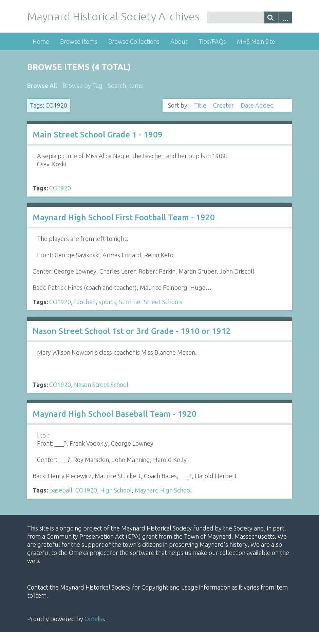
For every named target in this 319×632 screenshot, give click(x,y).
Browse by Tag (82, 85)
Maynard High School (163, 490)
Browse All (42, 85)
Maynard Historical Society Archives (113, 16)
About (179, 41)
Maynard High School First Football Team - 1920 (124, 217)
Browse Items (78, 41)
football (85, 301)
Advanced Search (285, 17)
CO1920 (60, 188)
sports (107, 301)
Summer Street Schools (151, 301)
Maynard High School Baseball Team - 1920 (114, 414)
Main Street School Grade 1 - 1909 (98, 134)
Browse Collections (134, 41)
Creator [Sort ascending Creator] (224, 105)
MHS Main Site (256, 41)
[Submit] (271, 17)
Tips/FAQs (212, 41)
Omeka (94, 618)
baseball (60, 490)
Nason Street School (101, 384)
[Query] (249, 17)
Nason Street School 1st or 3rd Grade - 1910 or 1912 (132, 331)
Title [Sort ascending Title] (201, 105)
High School (116, 490)
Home (41, 41)
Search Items (125, 85)
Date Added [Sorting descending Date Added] (258, 105)
